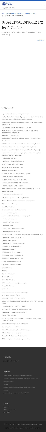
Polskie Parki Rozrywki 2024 (10, 135)
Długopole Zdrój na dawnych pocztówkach (14, 306)
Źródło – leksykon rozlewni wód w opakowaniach (16, 339)
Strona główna (6, 13)
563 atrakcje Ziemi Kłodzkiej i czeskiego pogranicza (16, 173)
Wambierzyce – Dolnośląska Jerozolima (13, 161)
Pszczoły (4, 270)
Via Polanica (5, 289)
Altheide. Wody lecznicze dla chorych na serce (15, 323)
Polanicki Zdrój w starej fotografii (11, 333)
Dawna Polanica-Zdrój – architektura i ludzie (14, 336)
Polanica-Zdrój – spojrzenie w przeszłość (13, 243)
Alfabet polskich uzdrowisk (9, 170)
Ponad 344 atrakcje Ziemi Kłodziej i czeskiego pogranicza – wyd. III (21, 188)
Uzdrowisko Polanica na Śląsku (11, 295)
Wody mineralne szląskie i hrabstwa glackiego (15, 292)
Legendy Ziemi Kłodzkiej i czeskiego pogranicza (15, 114)
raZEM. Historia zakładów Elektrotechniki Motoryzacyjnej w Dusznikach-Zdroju (23, 302)
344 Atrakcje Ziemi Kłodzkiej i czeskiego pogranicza (17, 216)
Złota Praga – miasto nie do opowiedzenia (13, 298)
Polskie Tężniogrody (7, 191)
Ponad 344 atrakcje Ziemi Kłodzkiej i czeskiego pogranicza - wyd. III (22, 378)
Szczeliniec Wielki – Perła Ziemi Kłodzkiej (14, 210)
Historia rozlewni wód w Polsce (11, 326)
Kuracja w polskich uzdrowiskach (11, 261)
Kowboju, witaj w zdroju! (9, 219)
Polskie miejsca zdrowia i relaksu (11, 231)
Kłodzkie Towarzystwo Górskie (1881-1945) (23, 13)
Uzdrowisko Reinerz (7, 286)
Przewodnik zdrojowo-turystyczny (11, 246)
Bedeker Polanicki (7, 276)
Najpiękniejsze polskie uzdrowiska (11, 252)
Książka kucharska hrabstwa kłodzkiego (13, 167)
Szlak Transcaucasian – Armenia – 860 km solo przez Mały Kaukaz (21, 144)
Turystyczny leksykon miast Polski (11, 264)
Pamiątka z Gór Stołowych (9, 158)
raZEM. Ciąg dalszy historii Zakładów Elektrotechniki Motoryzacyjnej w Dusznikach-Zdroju (22, 319)
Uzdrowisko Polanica (8, 280)
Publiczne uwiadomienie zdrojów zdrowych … (15, 283)
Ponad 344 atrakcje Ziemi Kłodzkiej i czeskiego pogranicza (18, 200)
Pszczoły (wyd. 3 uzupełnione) (10, 222)
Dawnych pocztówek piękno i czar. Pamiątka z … (16, 182)
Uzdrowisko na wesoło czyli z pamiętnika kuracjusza (16, 127)
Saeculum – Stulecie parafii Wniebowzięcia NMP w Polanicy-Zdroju (21, 150)
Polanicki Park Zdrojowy (9, 240)
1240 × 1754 (14, 32)
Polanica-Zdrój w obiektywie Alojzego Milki (14, 312)
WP (13, 428)
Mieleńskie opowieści (8, 207)
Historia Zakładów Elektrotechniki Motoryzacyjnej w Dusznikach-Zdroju (22, 234)
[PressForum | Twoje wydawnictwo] (7, 3)
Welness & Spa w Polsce (9, 315)
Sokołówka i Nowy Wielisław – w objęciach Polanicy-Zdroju (19, 147)
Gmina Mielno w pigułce (9, 213)
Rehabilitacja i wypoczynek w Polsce (12, 258)
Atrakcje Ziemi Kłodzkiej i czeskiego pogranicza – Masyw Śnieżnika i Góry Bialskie (21, 140)
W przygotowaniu (8, 381)
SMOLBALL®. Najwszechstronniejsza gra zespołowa (17, 309)
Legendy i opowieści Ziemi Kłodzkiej (12, 185)
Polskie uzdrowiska (7, 225)
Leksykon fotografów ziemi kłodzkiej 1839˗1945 (15, 197)
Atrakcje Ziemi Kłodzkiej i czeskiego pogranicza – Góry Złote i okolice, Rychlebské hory (22, 123)
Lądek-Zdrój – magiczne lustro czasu (12, 176)
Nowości (6, 390)
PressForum (14, 424)
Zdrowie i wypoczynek (8, 273)
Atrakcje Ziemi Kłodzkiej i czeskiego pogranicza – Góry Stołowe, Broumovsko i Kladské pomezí (20, 131)
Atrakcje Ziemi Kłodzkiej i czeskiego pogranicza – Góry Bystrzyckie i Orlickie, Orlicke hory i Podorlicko (21, 154)
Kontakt (6, 384)
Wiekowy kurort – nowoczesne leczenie (13, 228)
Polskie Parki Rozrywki (8, 249)
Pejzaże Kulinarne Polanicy (9, 203)
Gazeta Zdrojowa (7, 267)
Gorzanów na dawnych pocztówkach (12, 194)
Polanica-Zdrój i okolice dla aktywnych (13, 237)
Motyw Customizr (35, 428)
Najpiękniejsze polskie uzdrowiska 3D (12, 255)
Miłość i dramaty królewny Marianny (12, 164)
